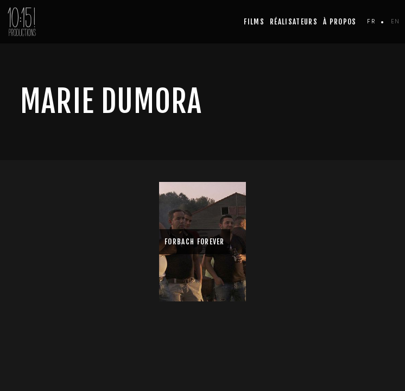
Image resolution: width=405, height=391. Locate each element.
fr (371, 21)
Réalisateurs (294, 21)
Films (254, 21)
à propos (340, 21)
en (395, 21)
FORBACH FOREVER (194, 241)
